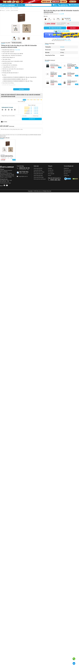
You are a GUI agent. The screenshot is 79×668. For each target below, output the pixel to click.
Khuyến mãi (66, 168)
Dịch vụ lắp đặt (51, 173)
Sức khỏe (66, 173)
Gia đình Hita (50, 170)
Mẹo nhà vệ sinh (67, 171)
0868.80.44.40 (24, 168)
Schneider (62, 47)
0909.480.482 (55, 180)
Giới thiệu (50, 168)
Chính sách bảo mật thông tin (40, 179)
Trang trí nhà (66, 175)
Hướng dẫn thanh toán (38, 173)
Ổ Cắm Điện (15, 7)
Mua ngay (73, 28)
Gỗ (8, 157)
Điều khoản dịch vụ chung (39, 171)
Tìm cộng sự (50, 171)
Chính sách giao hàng (38, 175)
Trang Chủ (2, 7)
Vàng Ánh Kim (3, 157)
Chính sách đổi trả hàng (38, 177)
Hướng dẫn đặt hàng (38, 170)
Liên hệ (49, 175)
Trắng (11, 157)
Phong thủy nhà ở (67, 170)
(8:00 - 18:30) (63, 39)
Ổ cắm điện (17, 49)
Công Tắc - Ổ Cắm (8, 7)
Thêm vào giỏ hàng (55, 28)
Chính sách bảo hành (38, 168)
